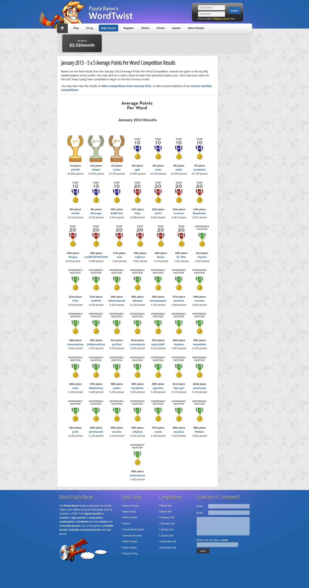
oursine (116, 431)
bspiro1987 (158, 344)
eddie (179, 169)
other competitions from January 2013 (126, 86)
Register (128, 28)
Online (145, 28)
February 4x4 (168, 517)
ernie (158, 169)
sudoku (103, 521)
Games (176, 28)
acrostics (65, 517)
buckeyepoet (158, 300)
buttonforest (137, 475)
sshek (158, 431)
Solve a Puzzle (131, 505)
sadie (75, 388)
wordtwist (82, 521)
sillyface (137, 431)
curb (119, 257)
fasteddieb (199, 344)
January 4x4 (167, 529)
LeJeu (117, 169)
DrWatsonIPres (96, 344)
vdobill (75, 213)
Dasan (161, 257)
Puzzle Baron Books (133, 529)
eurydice (179, 431)
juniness (179, 300)
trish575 (96, 300)
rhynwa (202, 257)
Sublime (179, 344)
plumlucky (199, 388)
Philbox (199, 431)
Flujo (137, 213)
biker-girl (178, 388)
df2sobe (137, 300)
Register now (220, 19)
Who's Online (130, 517)
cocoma (199, 300)
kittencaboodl (116, 300)
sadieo (117, 388)
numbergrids (67, 521)
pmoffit (75, 169)
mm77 (158, 213)
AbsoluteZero (75, 344)
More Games (130, 547)
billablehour (96, 388)
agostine (158, 388)
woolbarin (200, 169)
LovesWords (137, 344)
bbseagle (95, 213)
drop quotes (96, 517)
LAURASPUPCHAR (96, 257)
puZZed (116, 344)
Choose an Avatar (132, 535)
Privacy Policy (130, 553)
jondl (75, 431)
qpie (137, 169)
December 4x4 (168, 541)
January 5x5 (167, 535)
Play (76, 28)
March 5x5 (166, 511)
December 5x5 (168, 547)
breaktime (137, 388)
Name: (199, 506)
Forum (161, 28)
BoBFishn (117, 213)
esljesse (140, 257)
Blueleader (199, 213)
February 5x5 (168, 523)
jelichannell (96, 431)
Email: (199, 512)
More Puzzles (196, 28)
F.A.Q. (90, 28)
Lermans (178, 213)
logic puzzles (78, 517)
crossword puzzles (70, 525)
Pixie (75, 300)
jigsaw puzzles (93, 513)
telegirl (96, 169)
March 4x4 (166, 505)
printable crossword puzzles (85, 529)
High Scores (108, 28)
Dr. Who (181, 257)
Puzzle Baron (71, 505)
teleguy (72, 257)
